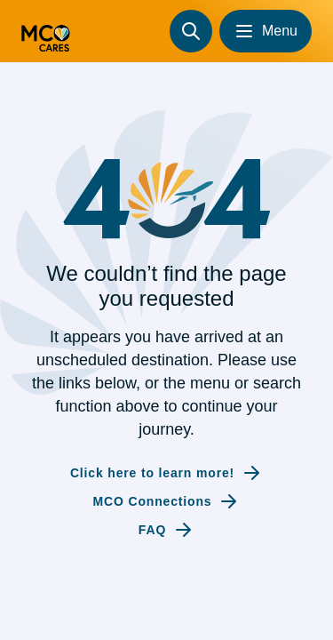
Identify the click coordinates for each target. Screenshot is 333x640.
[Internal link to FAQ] (166, 529)
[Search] (191, 31)
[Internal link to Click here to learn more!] (166, 473)
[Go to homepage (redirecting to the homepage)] (45, 31)
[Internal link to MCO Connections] (167, 501)
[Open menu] (265, 31)
